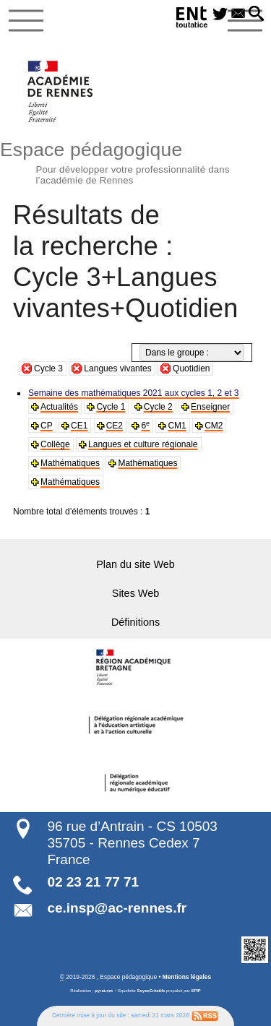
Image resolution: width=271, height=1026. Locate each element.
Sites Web (135, 593)
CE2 (114, 426)
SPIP (195, 990)
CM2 (214, 426)
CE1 (79, 426)
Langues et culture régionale (142, 444)
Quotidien (191, 368)
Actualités (59, 407)
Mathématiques (70, 463)
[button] (256, 14)
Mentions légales (187, 976)
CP (46, 426)
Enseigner (210, 407)
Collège (55, 444)
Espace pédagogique (135, 161)
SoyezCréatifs (151, 990)
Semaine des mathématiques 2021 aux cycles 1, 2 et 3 (133, 393)
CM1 (177, 426)
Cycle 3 (48, 368)
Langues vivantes (117, 368)
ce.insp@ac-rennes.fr (116, 907)
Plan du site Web (135, 564)
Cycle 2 (158, 407)
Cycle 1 (110, 407)
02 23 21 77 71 (93, 881)
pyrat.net (104, 990)
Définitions (135, 622)
